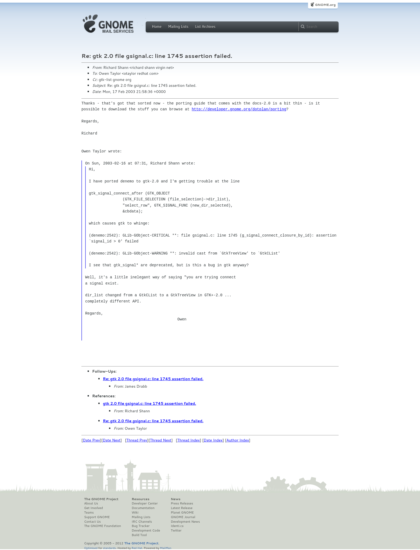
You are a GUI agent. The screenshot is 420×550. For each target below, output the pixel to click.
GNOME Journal (183, 517)
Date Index (213, 440)
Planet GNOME (182, 512)
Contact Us (92, 521)
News (175, 499)
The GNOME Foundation (102, 526)
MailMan (165, 548)
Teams (89, 512)
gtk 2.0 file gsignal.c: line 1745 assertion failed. (149, 403)
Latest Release (181, 508)
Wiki (135, 512)
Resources (140, 499)
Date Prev (91, 440)
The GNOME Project (101, 499)
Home (157, 26)
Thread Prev (136, 440)
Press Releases (182, 503)
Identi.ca (177, 526)
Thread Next (160, 440)
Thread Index (188, 440)
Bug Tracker (141, 526)
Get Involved (93, 508)
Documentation (143, 508)
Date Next (111, 440)
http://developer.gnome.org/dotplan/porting (239, 109)
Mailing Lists (178, 26)
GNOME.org (325, 4)
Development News (185, 521)
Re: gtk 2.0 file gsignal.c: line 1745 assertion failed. (153, 378)
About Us (91, 503)
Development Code (146, 530)
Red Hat (137, 548)
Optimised (91, 548)
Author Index (237, 440)
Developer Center (145, 503)
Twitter (176, 530)
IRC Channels (142, 521)
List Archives (205, 26)
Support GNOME (97, 517)
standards (109, 548)
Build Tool (139, 535)
